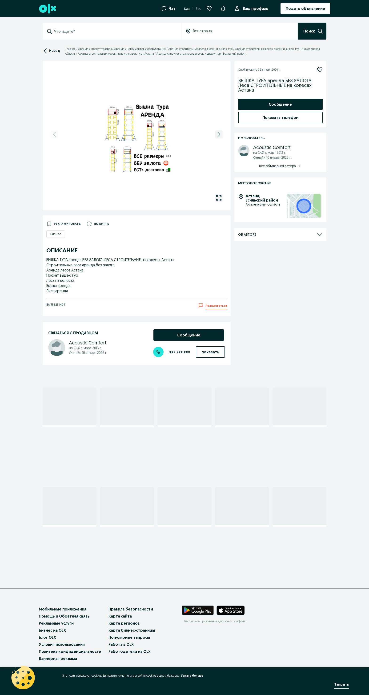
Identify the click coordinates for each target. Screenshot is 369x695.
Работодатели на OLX (129, 651)
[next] (219, 134)
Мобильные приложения (62, 609)
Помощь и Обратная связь (64, 616)
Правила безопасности (130, 609)
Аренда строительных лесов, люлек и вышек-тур (200, 49)
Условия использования (62, 644)
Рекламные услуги (56, 623)
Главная (70, 49)
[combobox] (115, 31)
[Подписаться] (320, 70)
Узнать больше (192, 675)
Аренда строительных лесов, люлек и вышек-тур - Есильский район (200, 53)
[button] (223, 8)
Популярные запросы (129, 637)
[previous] (54, 134)
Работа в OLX (121, 644)
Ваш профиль (254, 8)
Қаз (187, 9)
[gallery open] (219, 198)
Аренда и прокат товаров (95, 49)
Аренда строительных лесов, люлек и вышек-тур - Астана (116, 53)
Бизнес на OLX (52, 630)
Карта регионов (124, 623)
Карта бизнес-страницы (131, 630)
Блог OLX (47, 637)
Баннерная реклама (58, 658)
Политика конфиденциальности (70, 651)
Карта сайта (120, 616)
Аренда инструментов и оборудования (140, 49)
